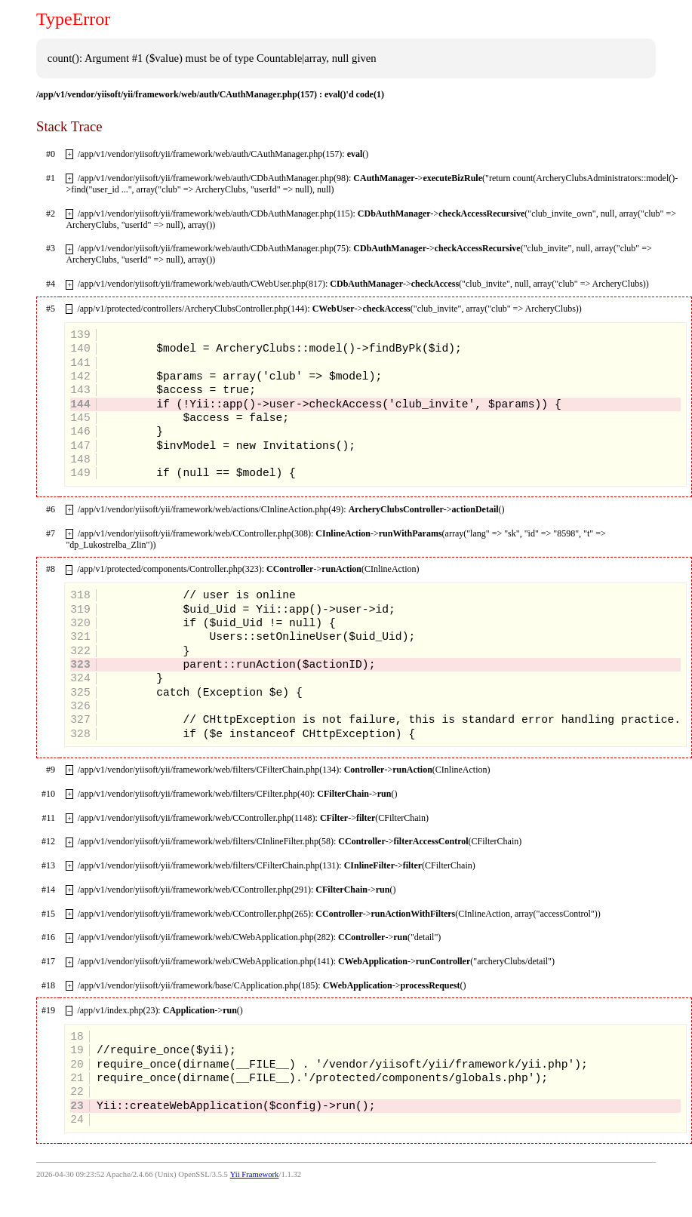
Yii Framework (254, 1174)
